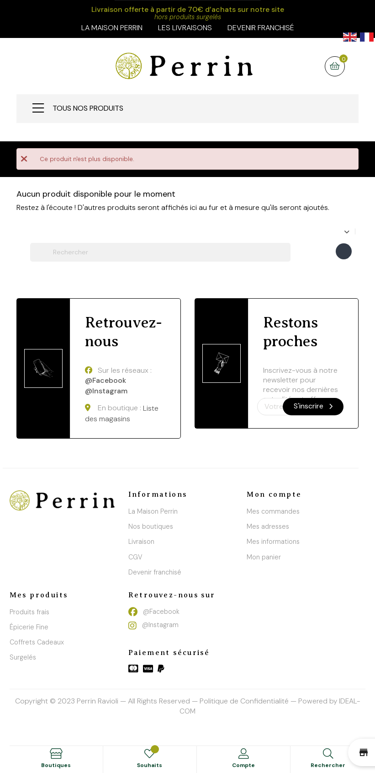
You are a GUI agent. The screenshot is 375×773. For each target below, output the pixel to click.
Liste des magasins (121, 414)
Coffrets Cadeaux (37, 642)
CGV (135, 557)
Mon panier (264, 557)
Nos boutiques (150, 526)
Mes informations (273, 541)
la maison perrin (112, 27)
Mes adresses (268, 526)
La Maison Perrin (153, 511)
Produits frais (29, 612)
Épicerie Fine (29, 627)
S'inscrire (313, 406)
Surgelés (23, 657)
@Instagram (106, 391)
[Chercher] (160, 252)
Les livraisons (185, 27)
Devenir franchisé (260, 27)
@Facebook (105, 381)
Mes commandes (273, 511)
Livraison (141, 541)
